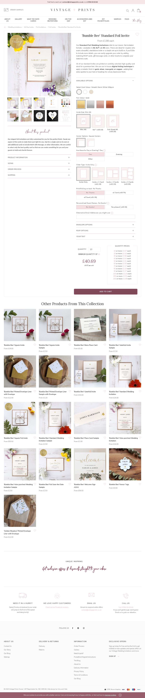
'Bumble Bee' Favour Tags (119, 484)
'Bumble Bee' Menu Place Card (85, 345)
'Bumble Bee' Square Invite (14, 345)
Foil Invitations (41, 27)
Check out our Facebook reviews (57, 607)
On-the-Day (68, 20)
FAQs (127, 19)
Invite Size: (80, 112)
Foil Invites (52, 27)
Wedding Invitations (52, 20)
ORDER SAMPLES (16, 10)
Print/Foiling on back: (84, 189)
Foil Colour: (80, 98)
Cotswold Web (62, 689)
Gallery (18, 19)
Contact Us (8, 646)
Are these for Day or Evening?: (87, 150)
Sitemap (7, 657)
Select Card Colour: (83, 87)
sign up (114, 656)
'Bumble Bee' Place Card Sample (86, 438)
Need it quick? (78, 653)
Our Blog (7, 653)
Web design (51, 689)
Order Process (79, 646)
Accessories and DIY (84, 20)
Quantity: (82, 249)
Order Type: (80, 165)
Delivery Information (81, 668)
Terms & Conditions (81, 675)
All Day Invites (29, 27)
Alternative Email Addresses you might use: (93, 213)
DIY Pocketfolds (103, 20)
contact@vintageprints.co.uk (91, 610)
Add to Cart (105, 291)
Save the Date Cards (33, 20)
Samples (117, 19)
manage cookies (110, 695)
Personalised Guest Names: (87, 203)
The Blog (137, 21)
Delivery (42, 646)
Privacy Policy (79, 671)
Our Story (7, 650)
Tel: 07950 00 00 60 (125, 607)
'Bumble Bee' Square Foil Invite (16, 438)
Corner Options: (82, 136)
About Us (7, 20)
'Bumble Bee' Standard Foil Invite (69, 27)
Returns (41, 650)
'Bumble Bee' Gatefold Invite (85, 392)
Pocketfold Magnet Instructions (85, 657)
